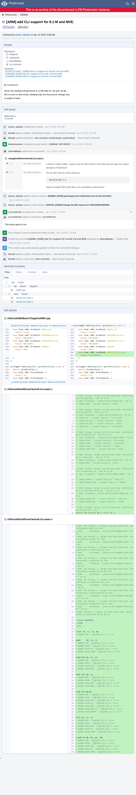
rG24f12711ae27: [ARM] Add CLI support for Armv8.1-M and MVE (37, 71)
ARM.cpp (20, 290)
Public (24, 27)
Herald (11, 133)
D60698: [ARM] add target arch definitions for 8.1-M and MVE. (80, 196)
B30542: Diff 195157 (60, 144)
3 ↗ (9, 172)
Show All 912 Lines (37, 382)
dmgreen (13, 54)
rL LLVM (9, 118)
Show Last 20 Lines (57, 382)
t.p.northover (15, 64)
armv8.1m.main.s (24, 301)
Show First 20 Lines (20, 326)
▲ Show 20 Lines (19, 382)
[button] (133, 3)
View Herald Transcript (64, 133)
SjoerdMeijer (15, 61)
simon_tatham (22, 34)
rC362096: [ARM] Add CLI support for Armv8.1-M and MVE (33, 74)
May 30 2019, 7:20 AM (19, 243)
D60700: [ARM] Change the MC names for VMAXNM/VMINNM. (78, 205)
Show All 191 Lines (39, 326)
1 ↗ (9, 163)
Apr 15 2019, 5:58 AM (55, 127)
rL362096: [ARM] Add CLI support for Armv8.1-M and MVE (33, 76)
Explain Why (122, 239)
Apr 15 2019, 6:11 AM (19, 200)
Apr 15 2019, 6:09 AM (56, 151)
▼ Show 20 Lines (58, 326)
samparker (14, 57)
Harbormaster (15, 144)
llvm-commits (42, 259)
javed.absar (69, 138)
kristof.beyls (55, 138)
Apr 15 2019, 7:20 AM (55, 212)
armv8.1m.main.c (24, 298)
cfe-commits (41, 138)
